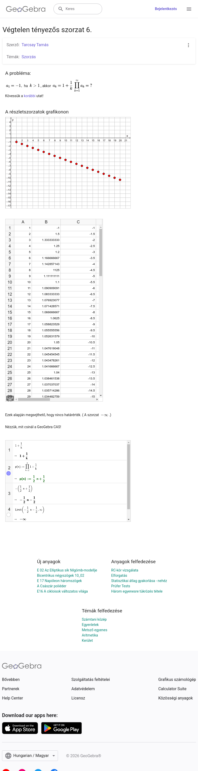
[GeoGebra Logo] (25, 9)
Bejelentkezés (166, 9)
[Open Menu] (189, 9)
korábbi (30, 96)
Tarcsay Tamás (35, 44)
